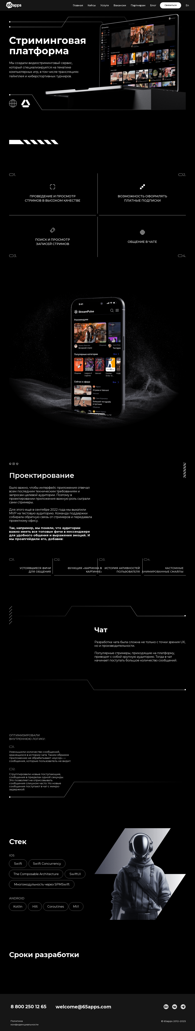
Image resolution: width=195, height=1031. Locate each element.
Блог (153, 5)
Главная (78, 5)
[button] (170, 5)
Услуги (104, 5)
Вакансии (119, 5)
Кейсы (92, 5)
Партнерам (138, 5)
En (187, 5)
